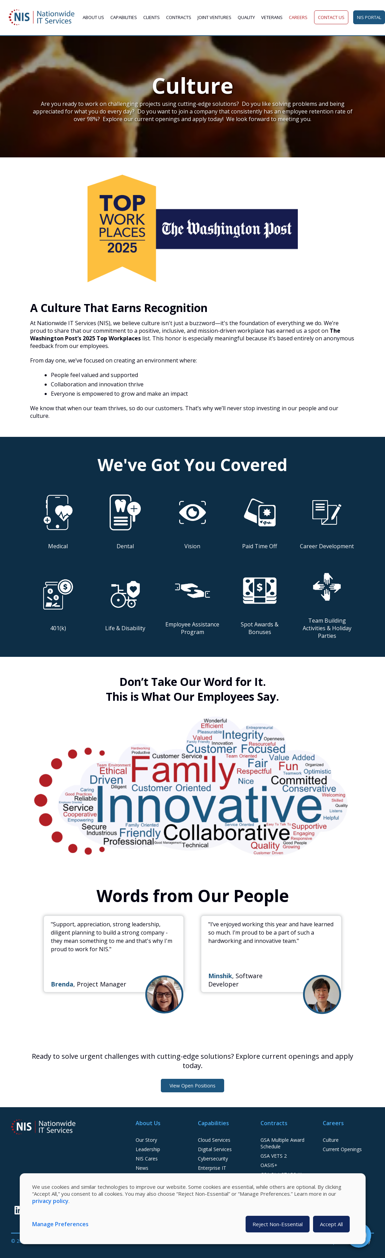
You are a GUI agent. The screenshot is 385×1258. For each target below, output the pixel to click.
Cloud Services (214, 1140)
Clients (151, 17)
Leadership (148, 1149)
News (142, 1168)
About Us (93, 17)
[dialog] (193, 1208)
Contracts (178, 17)
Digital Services (215, 1149)
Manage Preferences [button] (60, 1224)
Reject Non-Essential (278, 1224)
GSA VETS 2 (273, 1156)
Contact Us (331, 17)
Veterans (272, 17)
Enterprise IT (212, 1168)
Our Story (146, 1140)
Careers (298, 17)
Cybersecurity (213, 1158)
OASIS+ (268, 1165)
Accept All (331, 1224)
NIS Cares (147, 1158)
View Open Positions (192, 1085)
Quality (246, 17)
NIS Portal (369, 17)
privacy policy (50, 1201)
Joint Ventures (214, 17)
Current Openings (342, 1149)
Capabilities (123, 17)
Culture (331, 1140)
